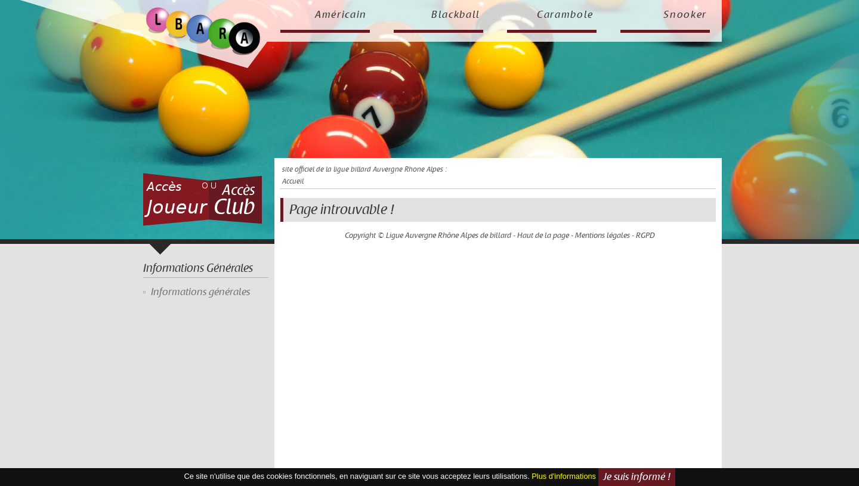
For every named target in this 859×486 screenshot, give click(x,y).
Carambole (565, 15)
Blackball (455, 15)
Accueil (293, 181)
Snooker (685, 15)
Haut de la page (543, 235)
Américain (341, 15)
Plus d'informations (564, 476)
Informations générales (200, 292)
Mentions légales (602, 235)
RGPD (645, 235)
